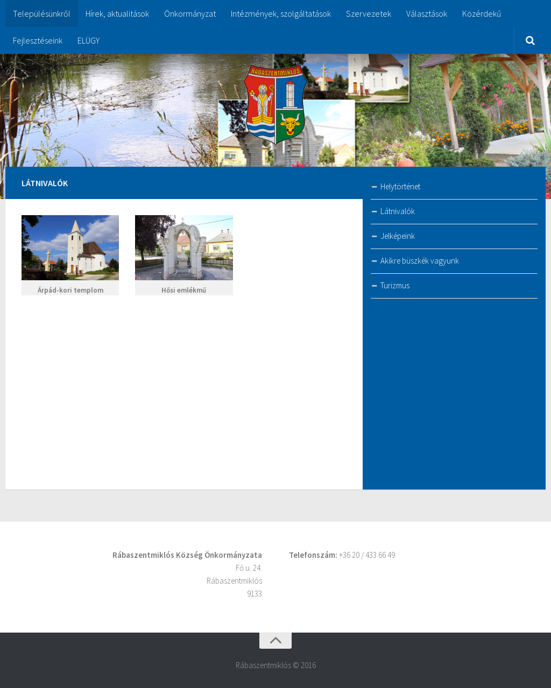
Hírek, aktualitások (117, 13)
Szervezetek (368, 13)
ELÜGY (88, 40)
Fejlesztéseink (37, 40)
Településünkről (41, 13)
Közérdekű (481, 13)
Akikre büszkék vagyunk (419, 261)
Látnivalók (397, 211)
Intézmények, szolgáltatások (281, 13)
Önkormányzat (190, 13)
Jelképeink (397, 236)
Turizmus (394, 285)
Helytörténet (400, 186)
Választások (426, 13)
